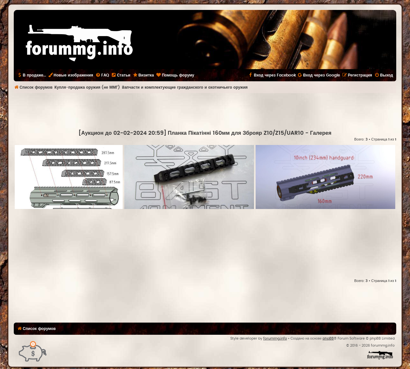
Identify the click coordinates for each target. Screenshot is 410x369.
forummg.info (275, 338)
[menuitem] (102, 75)
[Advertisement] (205, 110)
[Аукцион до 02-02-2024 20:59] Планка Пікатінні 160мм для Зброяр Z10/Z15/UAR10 (190, 133)
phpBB (328, 338)
